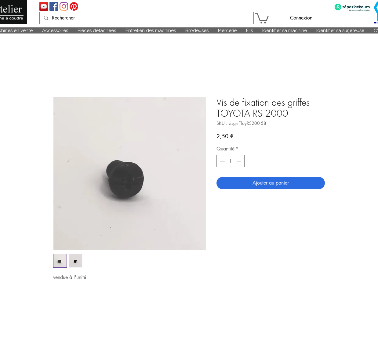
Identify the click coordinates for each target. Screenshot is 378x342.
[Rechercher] (146, 18)
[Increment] (239, 161)
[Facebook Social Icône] (53, 6)
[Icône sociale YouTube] (43, 6)
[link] (262, 17)
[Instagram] (64, 6)
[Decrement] (221, 161)
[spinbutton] (230, 161)
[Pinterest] (74, 6)
